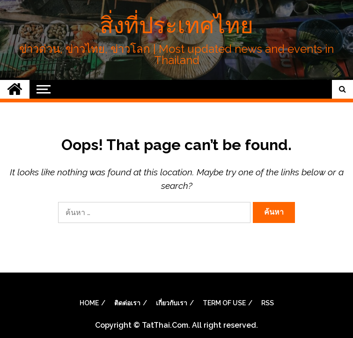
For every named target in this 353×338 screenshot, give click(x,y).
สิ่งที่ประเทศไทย (176, 25)
